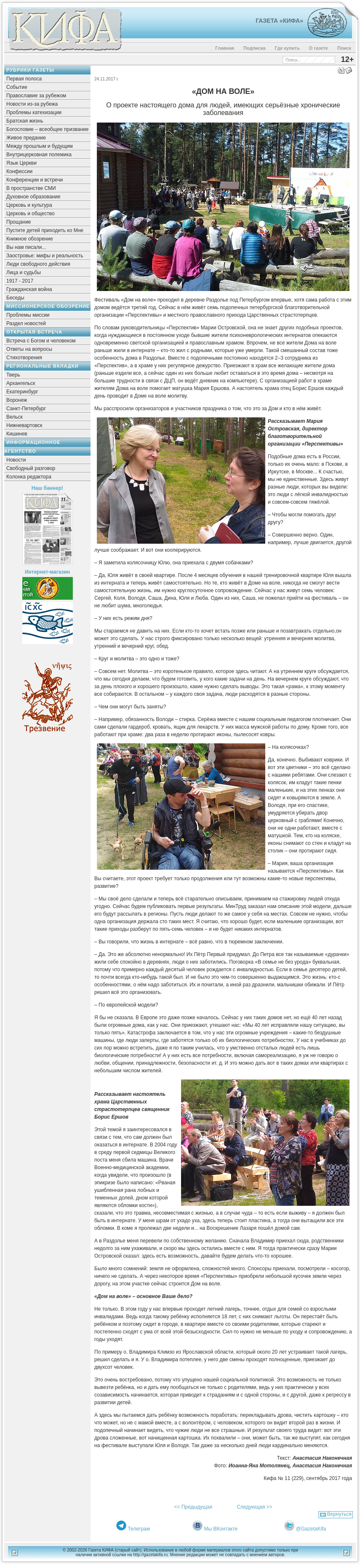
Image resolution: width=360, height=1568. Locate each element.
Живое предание (26, 138)
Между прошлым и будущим (39, 146)
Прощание (18, 222)
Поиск (344, 48)
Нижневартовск (24, 425)
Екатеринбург (22, 392)
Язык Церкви (21, 163)
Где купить (287, 48)
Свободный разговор (30, 468)
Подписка (254, 48)
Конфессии (19, 171)
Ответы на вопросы (29, 349)
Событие (16, 87)
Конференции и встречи (34, 180)
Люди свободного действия (38, 264)
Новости (16, 460)
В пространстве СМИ (31, 188)
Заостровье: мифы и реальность (44, 256)
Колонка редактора (28, 477)
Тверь (13, 375)
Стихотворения (24, 358)
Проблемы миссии (28, 315)
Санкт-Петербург (26, 408)
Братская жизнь (24, 121)
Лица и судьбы (23, 272)
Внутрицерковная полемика (39, 155)
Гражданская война (29, 289)
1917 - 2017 (19, 281)
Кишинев (16, 434)
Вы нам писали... (26, 247)
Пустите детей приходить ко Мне (44, 230)
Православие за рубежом (36, 96)
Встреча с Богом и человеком (41, 341)
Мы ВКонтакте (221, 1529)
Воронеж (16, 400)
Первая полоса (24, 79)
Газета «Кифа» (279, 20)
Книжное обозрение (29, 239)
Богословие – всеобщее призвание (47, 129)
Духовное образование (33, 197)
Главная (224, 48)
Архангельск (20, 383)
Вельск (14, 417)
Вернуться (339, 1514)
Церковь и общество (30, 213)
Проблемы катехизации (33, 112)
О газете (318, 48)
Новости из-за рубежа (32, 104)
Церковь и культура (29, 205)
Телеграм (139, 1529)
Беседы (15, 298)
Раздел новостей (26, 323)
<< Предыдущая (193, 1507)
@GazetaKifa (311, 1529)
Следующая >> (254, 1507)
